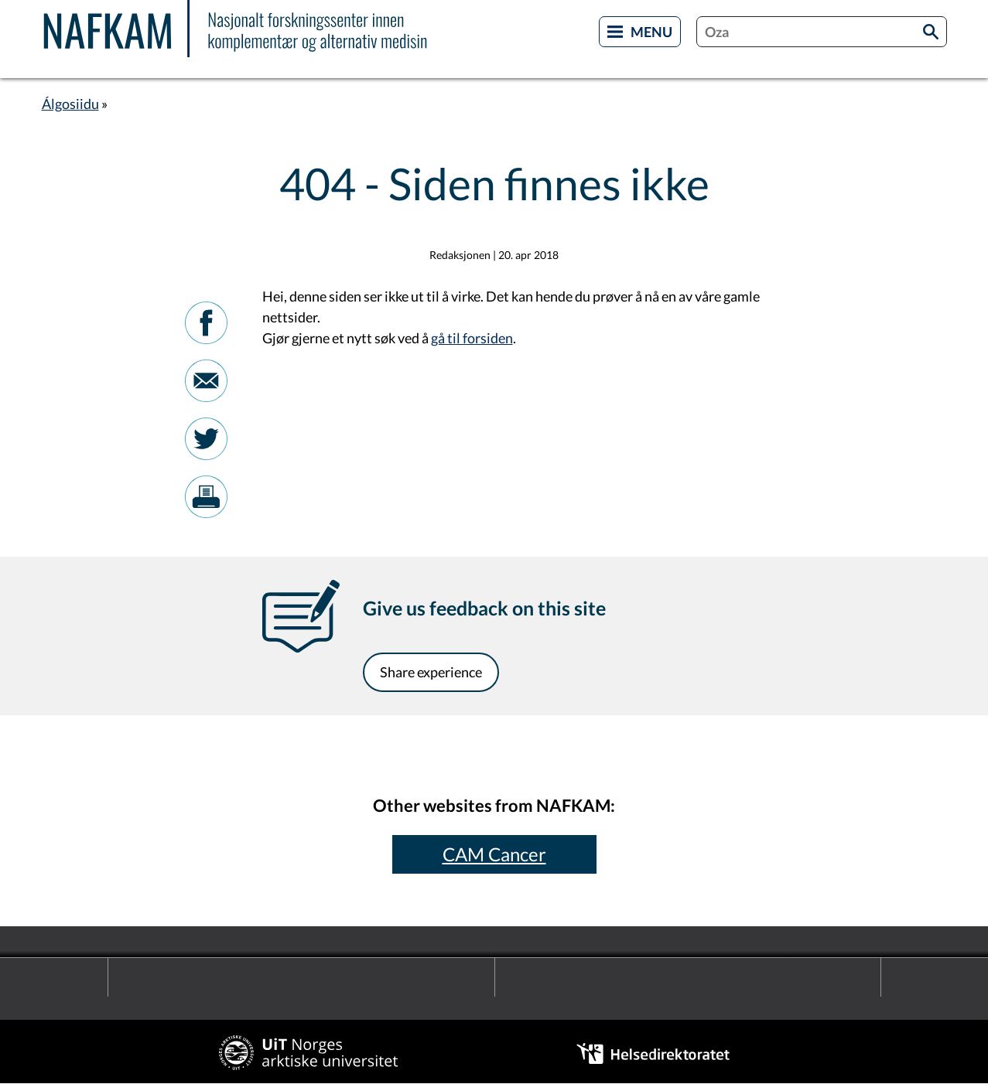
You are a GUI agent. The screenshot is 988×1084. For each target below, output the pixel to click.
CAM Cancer (494, 854)
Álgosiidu (70, 103)
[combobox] (821, 31)
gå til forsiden (472, 337)
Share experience (431, 671)
